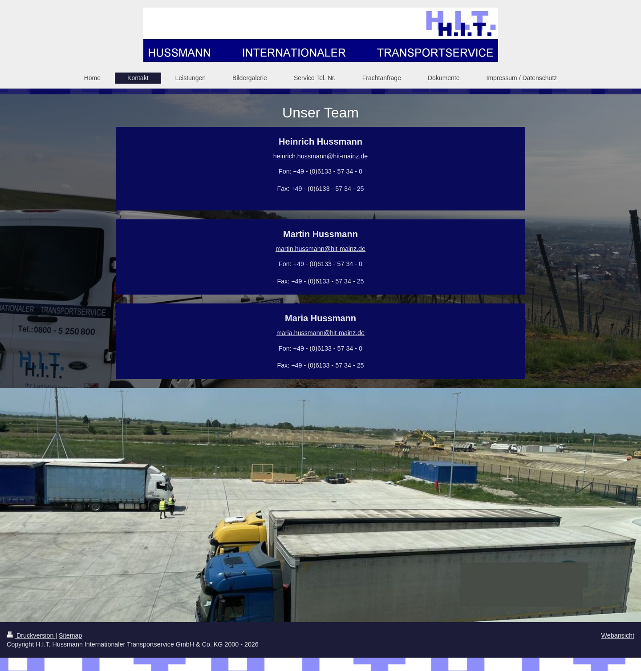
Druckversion (31, 635)
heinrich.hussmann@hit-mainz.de (320, 156)
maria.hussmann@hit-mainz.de (320, 332)
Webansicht (617, 635)
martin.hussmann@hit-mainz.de (320, 248)
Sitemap (70, 635)
